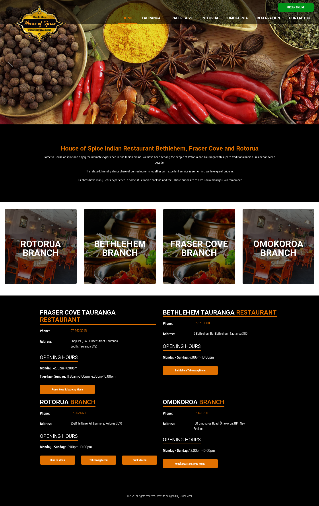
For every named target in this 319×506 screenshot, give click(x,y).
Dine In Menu (57, 460)
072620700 (201, 413)
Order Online (296, 7)
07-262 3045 (79, 330)
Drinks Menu (140, 460)
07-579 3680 (202, 323)
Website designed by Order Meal (174, 495)
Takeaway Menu (98, 460)
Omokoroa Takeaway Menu (190, 463)
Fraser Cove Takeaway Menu (67, 389)
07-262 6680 (79, 413)
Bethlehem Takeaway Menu (190, 370)
